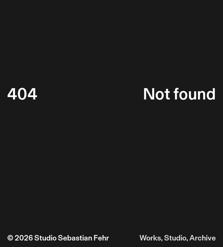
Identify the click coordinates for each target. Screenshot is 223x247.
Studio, (176, 238)
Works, (151, 238)
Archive (202, 238)
